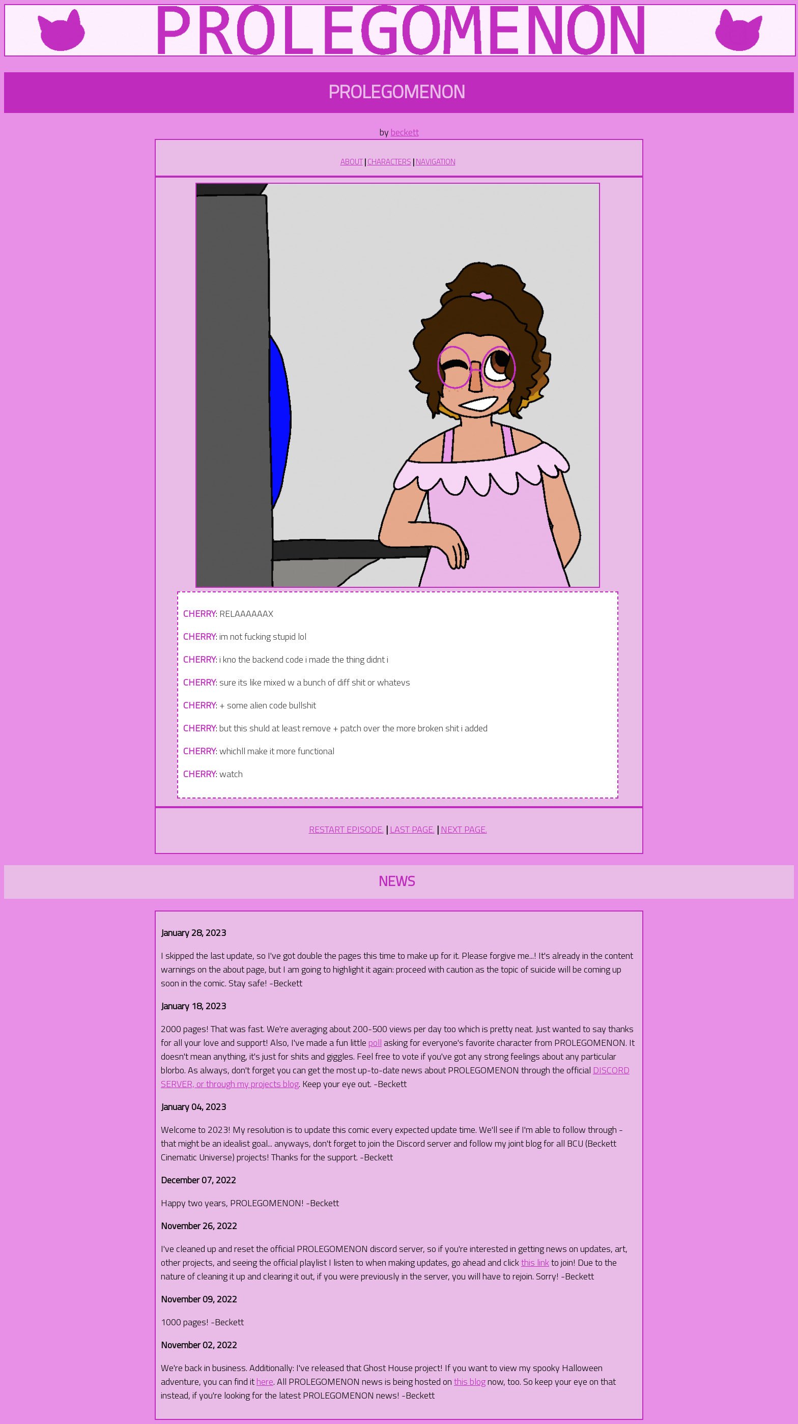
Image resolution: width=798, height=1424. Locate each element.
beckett (405, 132)
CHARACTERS (389, 161)
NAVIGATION (435, 161)
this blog (470, 1381)
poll (375, 1042)
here (264, 1381)
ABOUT (351, 161)
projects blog (275, 1084)
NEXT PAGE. (464, 829)
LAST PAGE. (412, 829)
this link (535, 1262)
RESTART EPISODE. (346, 829)
